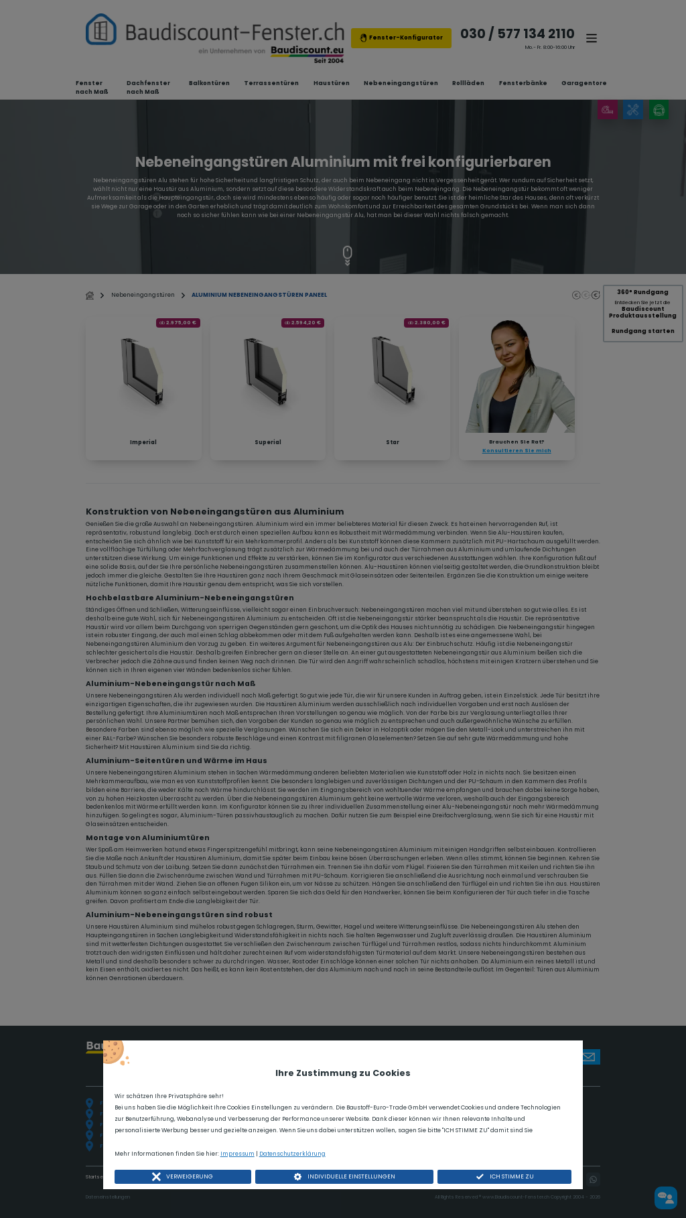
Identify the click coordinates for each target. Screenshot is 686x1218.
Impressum (237, 1154)
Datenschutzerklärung (292, 1154)
